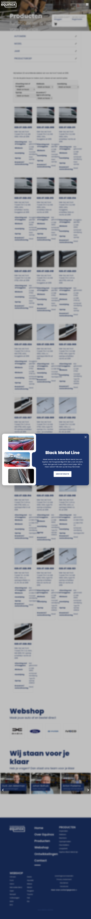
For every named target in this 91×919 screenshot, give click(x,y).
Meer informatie (62, 474)
